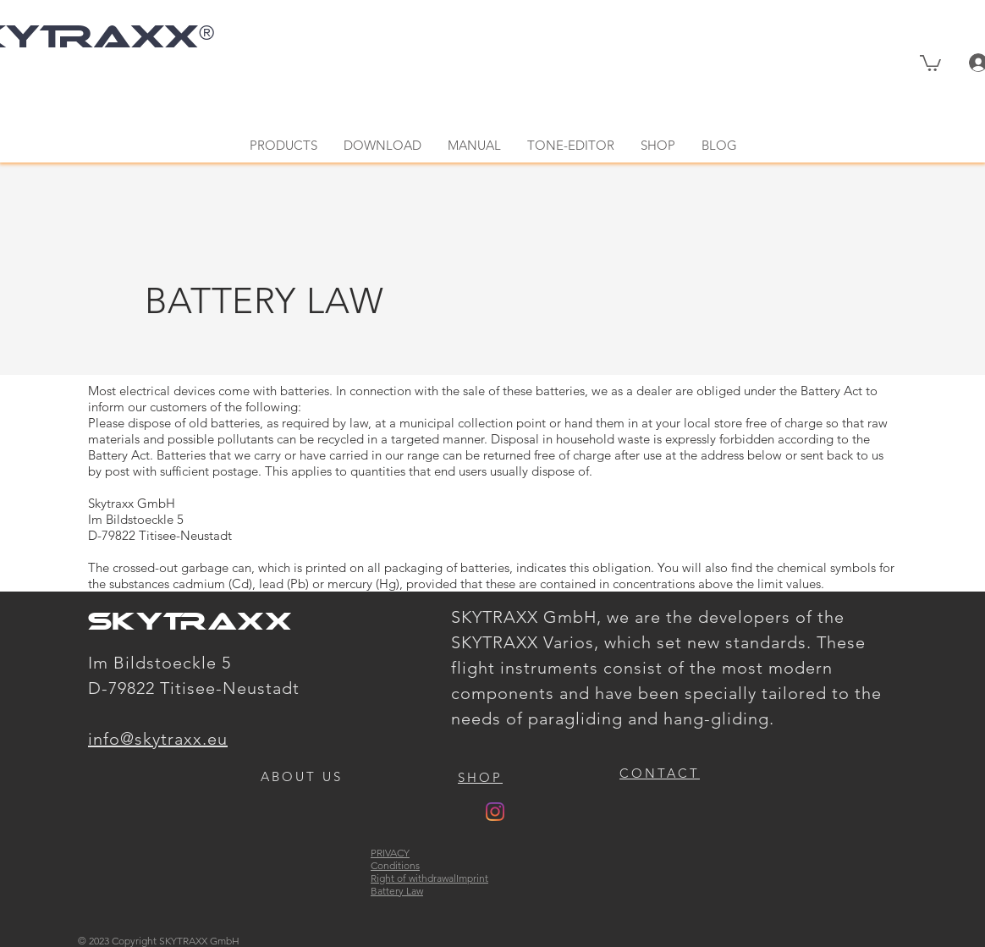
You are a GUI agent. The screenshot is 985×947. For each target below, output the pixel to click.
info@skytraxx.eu (158, 739)
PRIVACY (390, 852)
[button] (930, 62)
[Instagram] (495, 811)
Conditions (395, 865)
